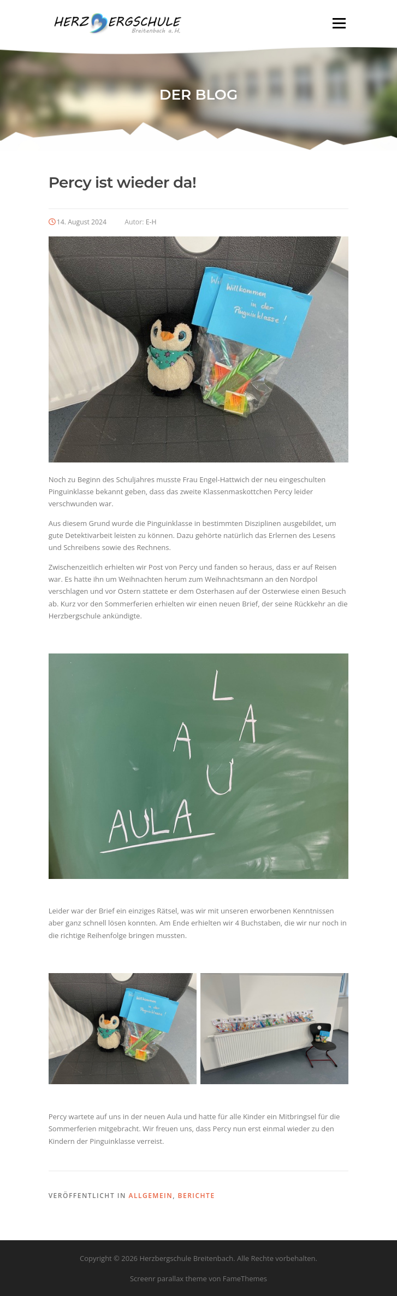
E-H (151, 222)
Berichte (196, 1195)
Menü (338, 23)
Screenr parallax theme (168, 1278)
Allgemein (150, 1195)
